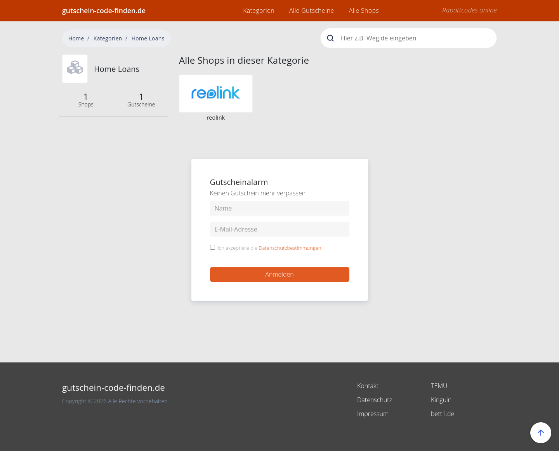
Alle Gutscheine (311, 10)
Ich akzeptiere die (269, 248)
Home (76, 38)
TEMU (439, 385)
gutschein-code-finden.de (104, 10)
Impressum (373, 413)
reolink (216, 117)
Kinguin (441, 399)
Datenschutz (374, 399)
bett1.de (442, 413)
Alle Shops (364, 10)
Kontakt (367, 385)
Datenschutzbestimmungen (290, 247)
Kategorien (258, 10)
